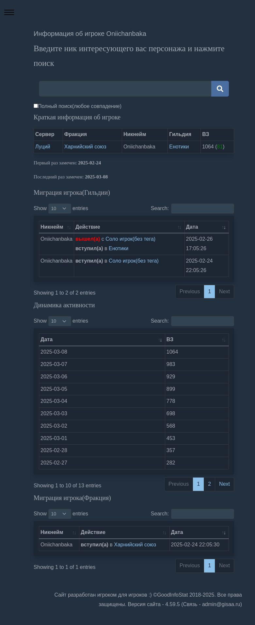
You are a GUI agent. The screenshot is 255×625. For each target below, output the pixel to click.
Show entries (61, 209)
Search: (192, 209)
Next (224, 484)
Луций (42, 146)
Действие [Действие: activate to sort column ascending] (87, 227)
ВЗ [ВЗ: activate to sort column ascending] (170, 339)
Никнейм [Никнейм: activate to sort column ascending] (51, 227)
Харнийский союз (85, 146)
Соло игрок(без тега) (130, 239)
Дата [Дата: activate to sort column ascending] (192, 227)
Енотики (179, 146)
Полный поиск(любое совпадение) (79, 106)
